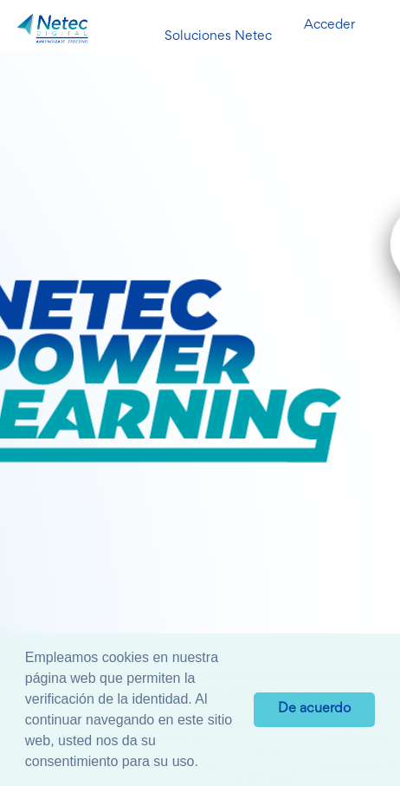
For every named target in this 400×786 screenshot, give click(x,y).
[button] (204, 763)
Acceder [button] (329, 25)
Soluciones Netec (218, 36)
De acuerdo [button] (314, 709)
